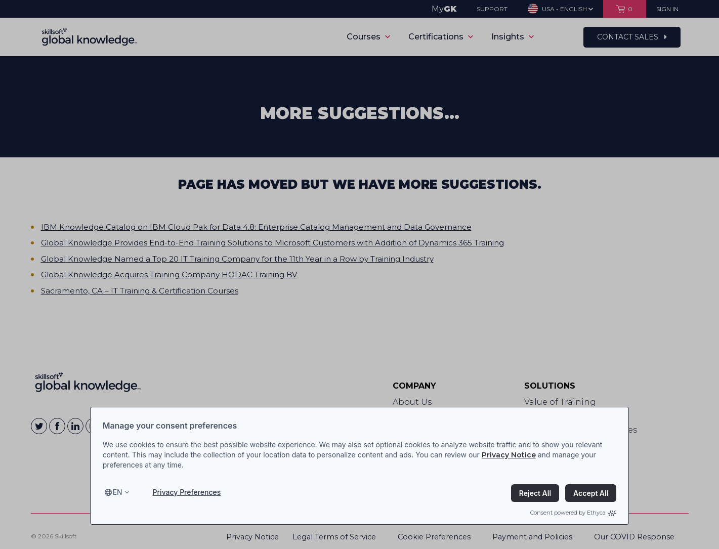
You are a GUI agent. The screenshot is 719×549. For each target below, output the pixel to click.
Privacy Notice (509, 454)
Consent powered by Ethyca (573, 512)
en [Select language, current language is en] (118, 492)
